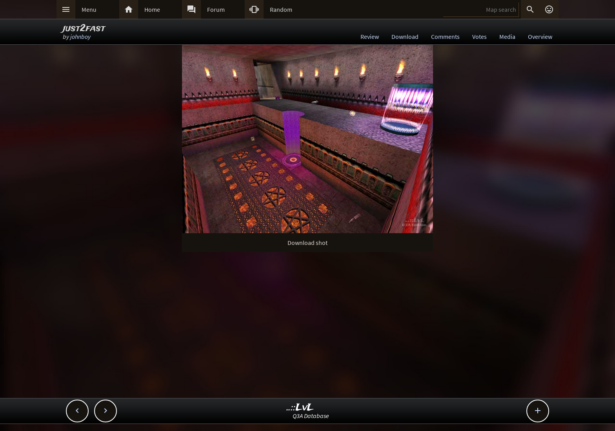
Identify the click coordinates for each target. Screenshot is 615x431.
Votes (479, 36)
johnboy (80, 36)
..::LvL (300, 408)
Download (404, 36)
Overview (540, 36)
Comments (445, 36)
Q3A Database (311, 416)
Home (152, 9)
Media (507, 36)
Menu (89, 9)
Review (369, 36)
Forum (216, 9)
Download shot (307, 243)
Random (281, 9)
